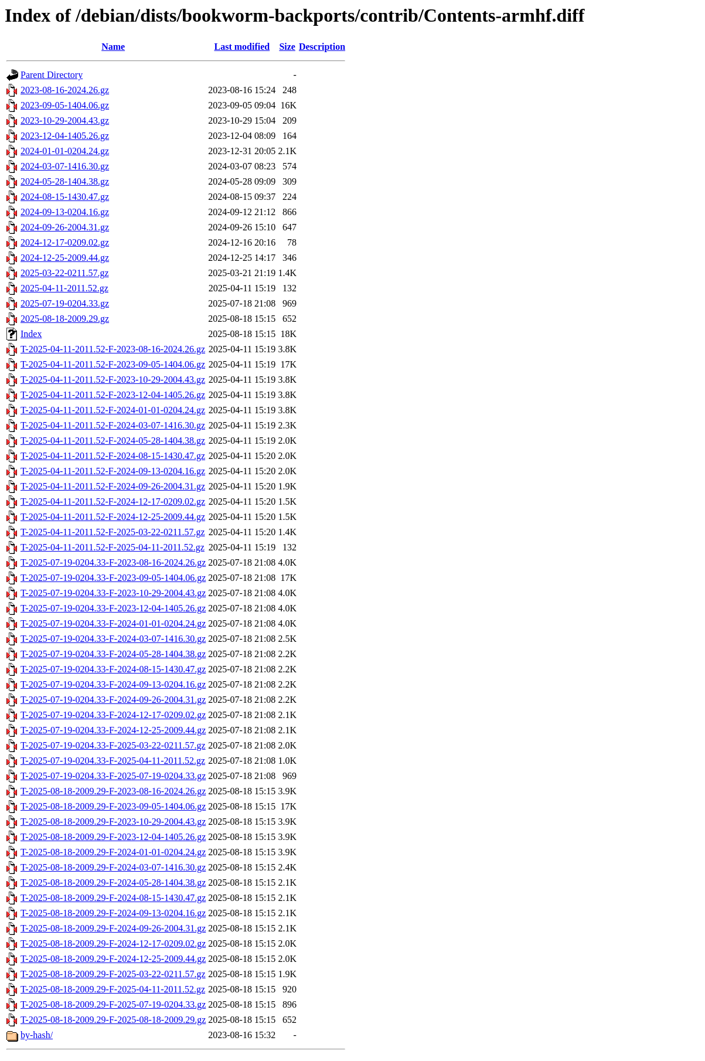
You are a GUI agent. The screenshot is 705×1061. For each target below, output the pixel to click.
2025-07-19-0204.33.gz (65, 303)
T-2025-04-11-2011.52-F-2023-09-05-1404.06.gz (113, 364)
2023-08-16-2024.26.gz (65, 90)
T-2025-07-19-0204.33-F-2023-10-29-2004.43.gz (113, 593)
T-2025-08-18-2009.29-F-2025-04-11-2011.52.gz (113, 989)
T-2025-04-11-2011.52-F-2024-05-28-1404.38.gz (113, 441)
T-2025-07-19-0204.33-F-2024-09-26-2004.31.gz (113, 700)
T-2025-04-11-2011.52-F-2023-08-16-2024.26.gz (113, 349)
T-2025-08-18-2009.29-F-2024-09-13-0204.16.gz (113, 913)
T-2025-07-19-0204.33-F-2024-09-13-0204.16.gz (113, 684)
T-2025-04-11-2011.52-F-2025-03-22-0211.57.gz (113, 532)
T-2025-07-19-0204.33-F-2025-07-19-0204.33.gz (113, 776)
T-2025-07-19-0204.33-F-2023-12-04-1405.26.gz (113, 608)
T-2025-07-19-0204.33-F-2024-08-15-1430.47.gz (113, 669)
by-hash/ (37, 1035)
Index (31, 334)
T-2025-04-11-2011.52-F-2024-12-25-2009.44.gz (113, 517)
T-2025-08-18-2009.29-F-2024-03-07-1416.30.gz (113, 867)
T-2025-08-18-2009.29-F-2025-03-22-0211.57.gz (113, 974)
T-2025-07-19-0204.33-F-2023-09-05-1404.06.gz (113, 578)
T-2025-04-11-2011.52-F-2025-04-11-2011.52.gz (113, 547)
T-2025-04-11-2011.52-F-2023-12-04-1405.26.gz (113, 395)
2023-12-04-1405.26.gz (65, 136)
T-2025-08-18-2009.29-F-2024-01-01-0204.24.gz (113, 852)
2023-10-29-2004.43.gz (65, 120)
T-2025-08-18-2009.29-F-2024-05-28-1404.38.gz (113, 882)
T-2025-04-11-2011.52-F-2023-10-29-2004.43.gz (113, 380)
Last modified (242, 47)
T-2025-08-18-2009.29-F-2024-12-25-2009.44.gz (113, 959)
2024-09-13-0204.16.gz (65, 212)
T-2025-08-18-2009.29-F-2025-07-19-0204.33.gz (113, 1004)
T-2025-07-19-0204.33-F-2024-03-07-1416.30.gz (113, 639)
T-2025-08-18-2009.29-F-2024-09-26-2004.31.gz (113, 928)
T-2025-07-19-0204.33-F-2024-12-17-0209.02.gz (113, 715)
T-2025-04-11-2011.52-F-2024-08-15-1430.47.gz (113, 456)
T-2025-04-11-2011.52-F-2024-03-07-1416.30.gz (113, 425)
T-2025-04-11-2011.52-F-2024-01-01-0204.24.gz (113, 410)
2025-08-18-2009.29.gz (65, 319)
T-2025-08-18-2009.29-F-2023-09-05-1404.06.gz (113, 806)
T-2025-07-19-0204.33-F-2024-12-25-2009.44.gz (113, 730)
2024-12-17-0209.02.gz (65, 242)
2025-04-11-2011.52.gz (64, 288)
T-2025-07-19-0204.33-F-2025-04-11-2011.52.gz (113, 761)
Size (287, 47)
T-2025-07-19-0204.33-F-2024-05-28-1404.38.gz (113, 654)
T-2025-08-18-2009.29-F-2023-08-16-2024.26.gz (113, 791)
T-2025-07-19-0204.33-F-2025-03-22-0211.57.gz (113, 745)
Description (322, 47)
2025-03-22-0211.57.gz (65, 273)
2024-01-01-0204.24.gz (65, 151)
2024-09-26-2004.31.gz (65, 227)
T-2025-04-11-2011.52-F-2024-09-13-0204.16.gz (113, 471)
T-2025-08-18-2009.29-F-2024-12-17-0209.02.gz (113, 943)
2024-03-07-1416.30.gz (65, 166)
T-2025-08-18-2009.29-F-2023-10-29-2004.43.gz (113, 822)
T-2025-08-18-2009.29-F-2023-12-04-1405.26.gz (113, 837)
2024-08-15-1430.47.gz (65, 197)
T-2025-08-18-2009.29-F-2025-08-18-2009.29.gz (113, 1020)
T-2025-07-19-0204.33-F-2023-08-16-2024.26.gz (113, 562)
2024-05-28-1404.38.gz (65, 181)
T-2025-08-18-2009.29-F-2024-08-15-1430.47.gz (113, 898)
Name (113, 47)
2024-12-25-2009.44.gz (65, 258)
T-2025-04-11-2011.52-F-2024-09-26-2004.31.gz (113, 486)
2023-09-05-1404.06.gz (65, 105)
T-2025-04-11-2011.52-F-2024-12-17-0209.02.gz (113, 501)
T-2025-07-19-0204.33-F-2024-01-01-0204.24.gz (113, 623)
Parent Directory (52, 75)
